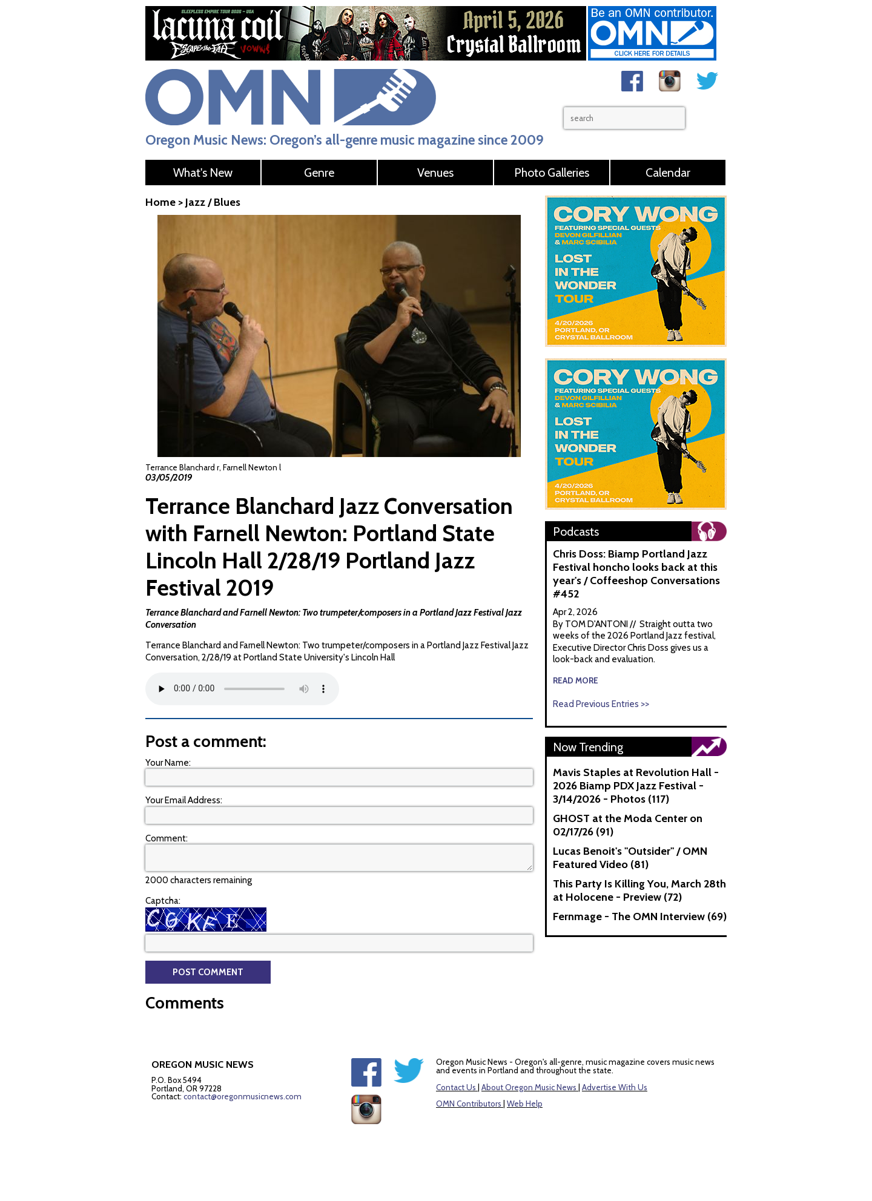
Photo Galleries (551, 172)
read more (575, 680)
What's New (203, 172)
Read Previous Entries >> (601, 704)
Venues (435, 172)
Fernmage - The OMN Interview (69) (640, 916)
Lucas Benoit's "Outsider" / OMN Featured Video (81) (630, 857)
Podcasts (576, 531)
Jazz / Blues (212, 202)
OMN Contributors (468, 1103)
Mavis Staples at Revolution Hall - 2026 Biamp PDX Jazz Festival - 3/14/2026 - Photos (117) (636, 786)
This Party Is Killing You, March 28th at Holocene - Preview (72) (639, 890)
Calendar (668, 172)
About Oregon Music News (528, 1087)
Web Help (525, 1103)
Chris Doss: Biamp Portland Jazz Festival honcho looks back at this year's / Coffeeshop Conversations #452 (636, 573)
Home (160, 202)
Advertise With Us (614, 1087)
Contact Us (456, 1087)
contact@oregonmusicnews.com (242, 1096)
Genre (319, 172)
